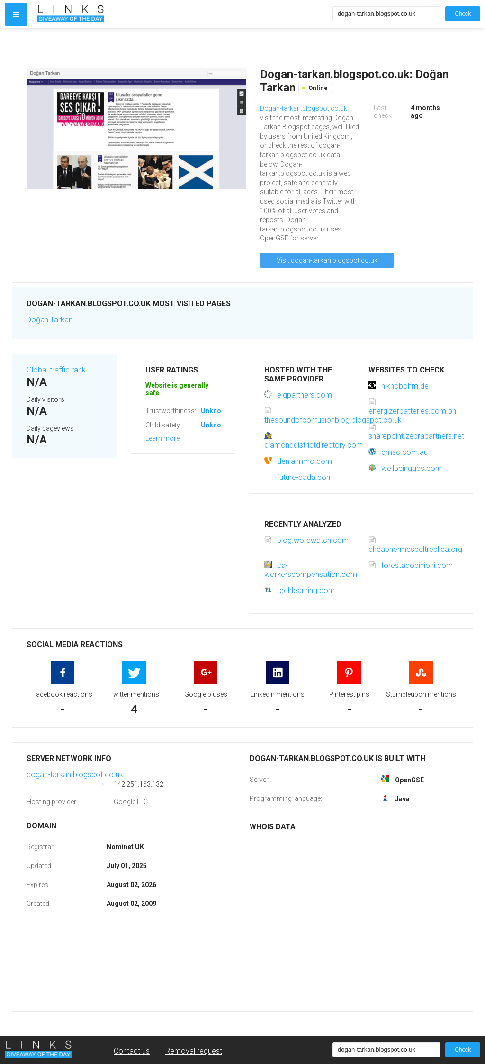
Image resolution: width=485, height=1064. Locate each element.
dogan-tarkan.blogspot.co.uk (75, 774)
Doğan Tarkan (49, 319)
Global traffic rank (56, 369)
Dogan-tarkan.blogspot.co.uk (303, 108)
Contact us (132, 1050)
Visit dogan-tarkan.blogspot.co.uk (327, 260)
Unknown (215, 411)
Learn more (162, 438)
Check (463, 13)
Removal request (193, 1050)
